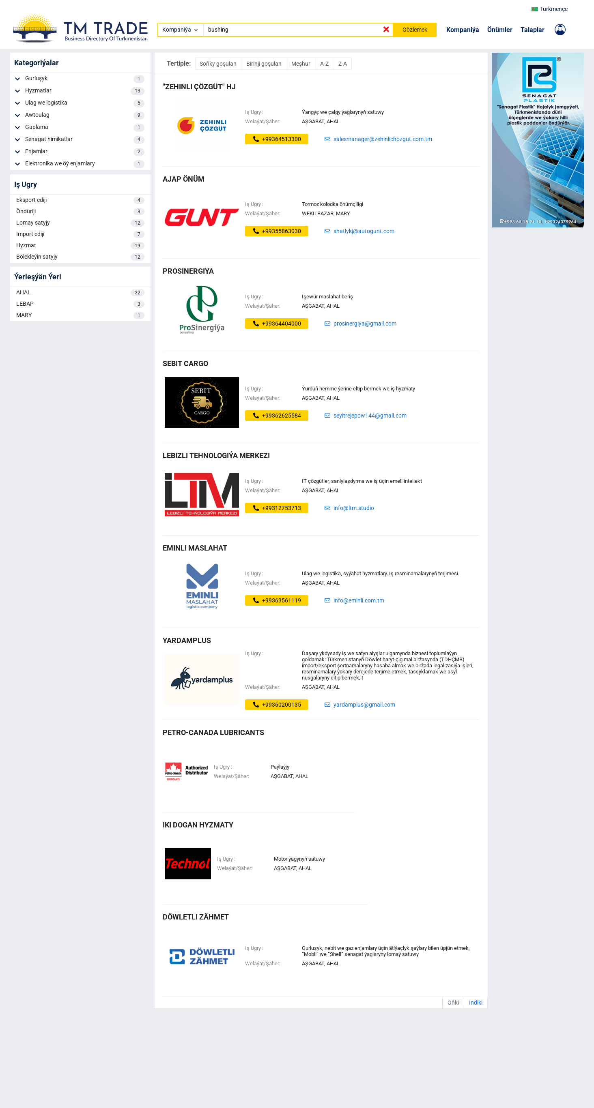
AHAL (80, 292)
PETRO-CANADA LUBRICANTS (213, 732)
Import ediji (80, 234)
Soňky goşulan (219, 63)
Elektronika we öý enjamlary (84, 164)
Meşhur (301, 63)
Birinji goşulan (264, 63)
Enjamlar (84, 152)
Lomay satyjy (80, 223)
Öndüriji (80, 211)
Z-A (342, 63)
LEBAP (80, 304)
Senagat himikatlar (84, 140)
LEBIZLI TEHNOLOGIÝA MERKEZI (216, 455)
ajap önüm (183, 179)
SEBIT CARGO (185, 363)
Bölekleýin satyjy (80, 257)
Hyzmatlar (84, 91)
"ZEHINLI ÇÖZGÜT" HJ (199, 86)
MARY (80, 315)
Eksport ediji (80, 200)
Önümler (499, 30)
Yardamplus (187, 640)
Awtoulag (84, 115)
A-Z (325, 63)
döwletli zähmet (196, 917)
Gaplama (84, 128)
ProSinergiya (188, 271)
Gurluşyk (84, 79)
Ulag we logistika (84, 103)
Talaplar (532, 30)
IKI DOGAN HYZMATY (198, 825)
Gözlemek (414, 29)
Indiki (475, 1002)
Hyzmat (80, 245)
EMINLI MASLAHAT (195, 548)
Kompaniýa (462, 30)
